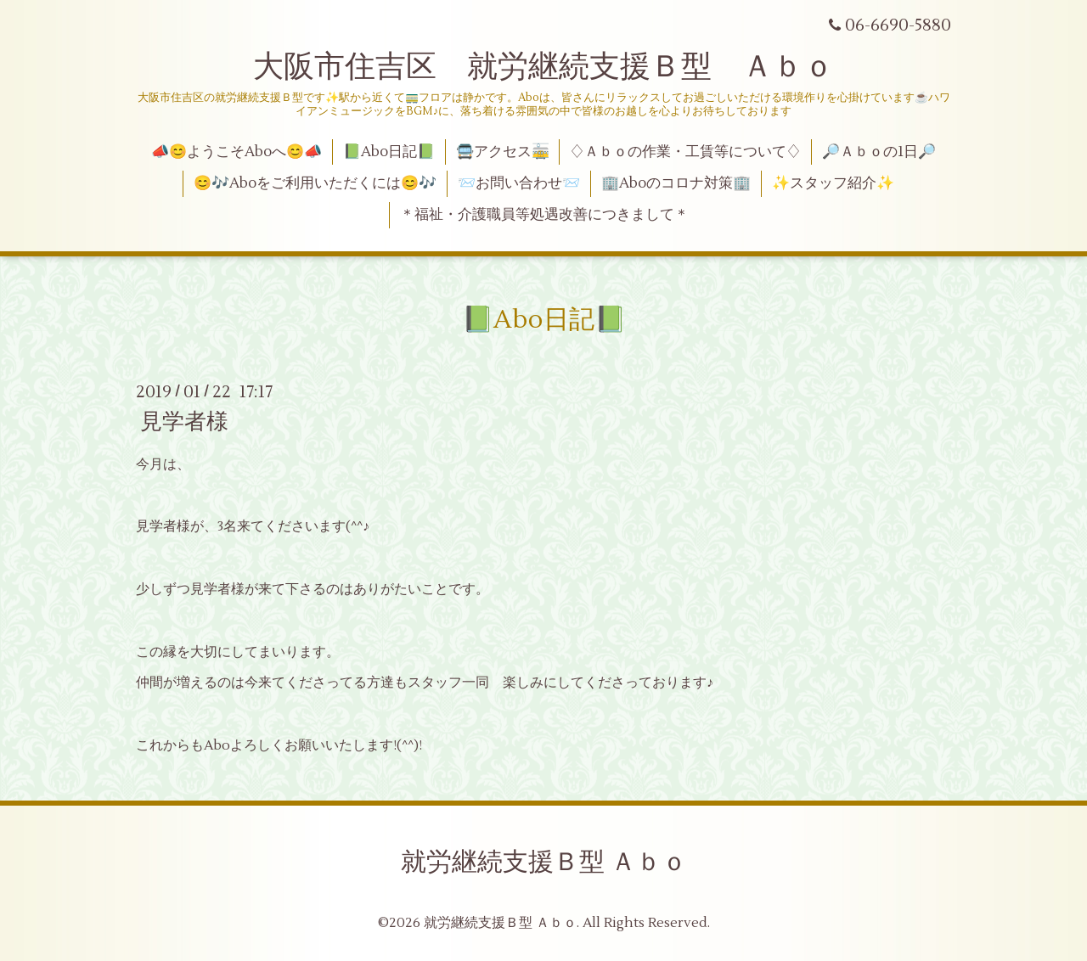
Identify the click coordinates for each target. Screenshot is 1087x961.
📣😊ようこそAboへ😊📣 (236, 152)
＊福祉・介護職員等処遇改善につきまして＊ (544, 214)
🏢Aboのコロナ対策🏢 (676, 183)
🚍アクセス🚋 (502, 152)
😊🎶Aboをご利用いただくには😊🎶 (315, 183)
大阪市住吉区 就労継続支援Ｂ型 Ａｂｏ (543, 67)
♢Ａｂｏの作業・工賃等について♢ (685, 152)
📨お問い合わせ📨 (519, 183)
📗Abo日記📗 (389, 152)
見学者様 (184, 421)
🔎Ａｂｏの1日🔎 (879, 152)
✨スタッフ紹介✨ (833, 183)
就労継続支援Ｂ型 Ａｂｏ (544, 862)
